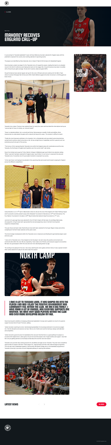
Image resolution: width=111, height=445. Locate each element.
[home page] (8, 428)
